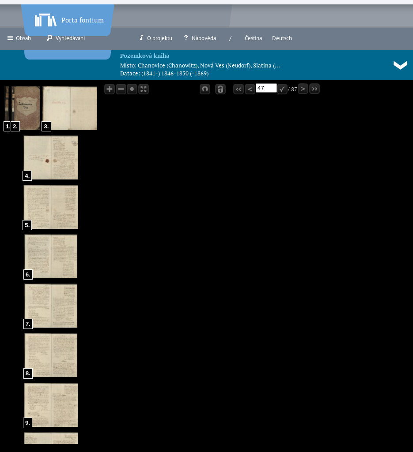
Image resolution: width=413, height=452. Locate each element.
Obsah (19, 38)
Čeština (253, 38)
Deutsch (282, 38)
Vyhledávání (65, 38)
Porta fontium (68, 18)
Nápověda (199, 38)
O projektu (155, 38)
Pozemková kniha (144, 56)
